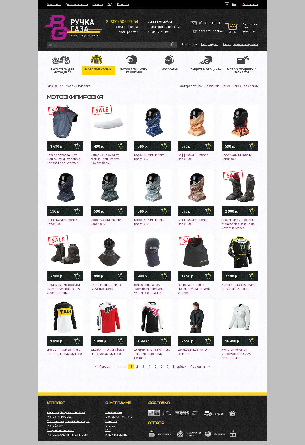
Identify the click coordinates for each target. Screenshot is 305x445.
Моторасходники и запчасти (67, 434)
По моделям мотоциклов (240, 44)
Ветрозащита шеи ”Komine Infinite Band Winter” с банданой (149, 289)
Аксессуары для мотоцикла (66, 412)
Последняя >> (200, 366)
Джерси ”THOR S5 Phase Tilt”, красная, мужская (107, 352)
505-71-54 (122, 21)
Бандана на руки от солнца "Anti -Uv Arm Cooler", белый (105, 159)
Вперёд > (179, 366)
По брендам (209, 44)
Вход (235, 4)
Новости (98, 4)
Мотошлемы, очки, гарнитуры (68, 421)
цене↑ (226, 86)
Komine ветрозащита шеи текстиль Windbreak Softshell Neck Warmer (64, 159)
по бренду (251, 86)
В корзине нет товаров (250, 27)
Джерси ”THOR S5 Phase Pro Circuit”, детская (238, 287)
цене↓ (237, 86)
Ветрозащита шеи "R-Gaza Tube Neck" (106, 287)
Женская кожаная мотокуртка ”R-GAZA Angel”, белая (236, 354)
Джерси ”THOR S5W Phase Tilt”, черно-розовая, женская (152, 354)
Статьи (110, 426)
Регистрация (250, 4)
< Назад (120, 366)
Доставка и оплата (77, 4)
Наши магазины (116, 434)
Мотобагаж (55, 426)
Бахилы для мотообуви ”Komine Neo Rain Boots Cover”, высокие (238, 224)
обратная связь (210, 23)
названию (212, 86)
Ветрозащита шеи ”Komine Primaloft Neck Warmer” (194, 289)
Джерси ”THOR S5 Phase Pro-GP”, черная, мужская (65, 352)
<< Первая (102, 366)
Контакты (123, 4)
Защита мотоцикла (60, 430)
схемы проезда (127, 27)
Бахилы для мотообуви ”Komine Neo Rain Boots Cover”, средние (63, 289)
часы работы (128, 32)
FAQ (110, 4)
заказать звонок (211, 31)
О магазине (54, 4)
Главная (52, 86)
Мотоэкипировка (59, 417)
